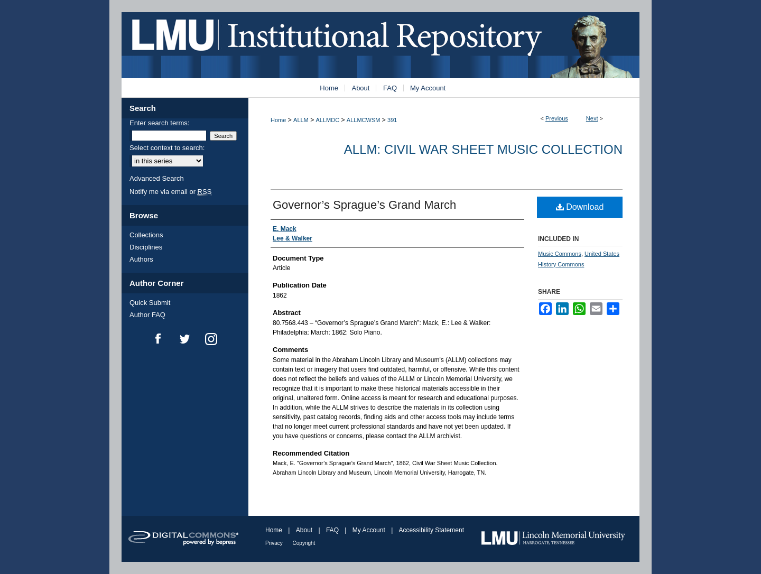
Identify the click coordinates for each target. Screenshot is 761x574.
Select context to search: (167, 148)
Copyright (304, 543)
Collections (146, 235)
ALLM (301, 120)
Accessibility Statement (431, 530)
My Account (369, 530)
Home (278, 120)
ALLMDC (328, 120)
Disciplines (145, 247)
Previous (556, 118)
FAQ (333, 530)
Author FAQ (147, 315)
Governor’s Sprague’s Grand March (364, 204)
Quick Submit (149, 303)
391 (392, 120)
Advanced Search (156, 178)
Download (580, 206)
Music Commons (559, 254)
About (305, 530)
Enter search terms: (159, 123)
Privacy (274, 543)
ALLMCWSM (363, 120)
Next (592, 118)
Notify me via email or (170, 192)
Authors (141, 259)
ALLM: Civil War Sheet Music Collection (483, 149)
